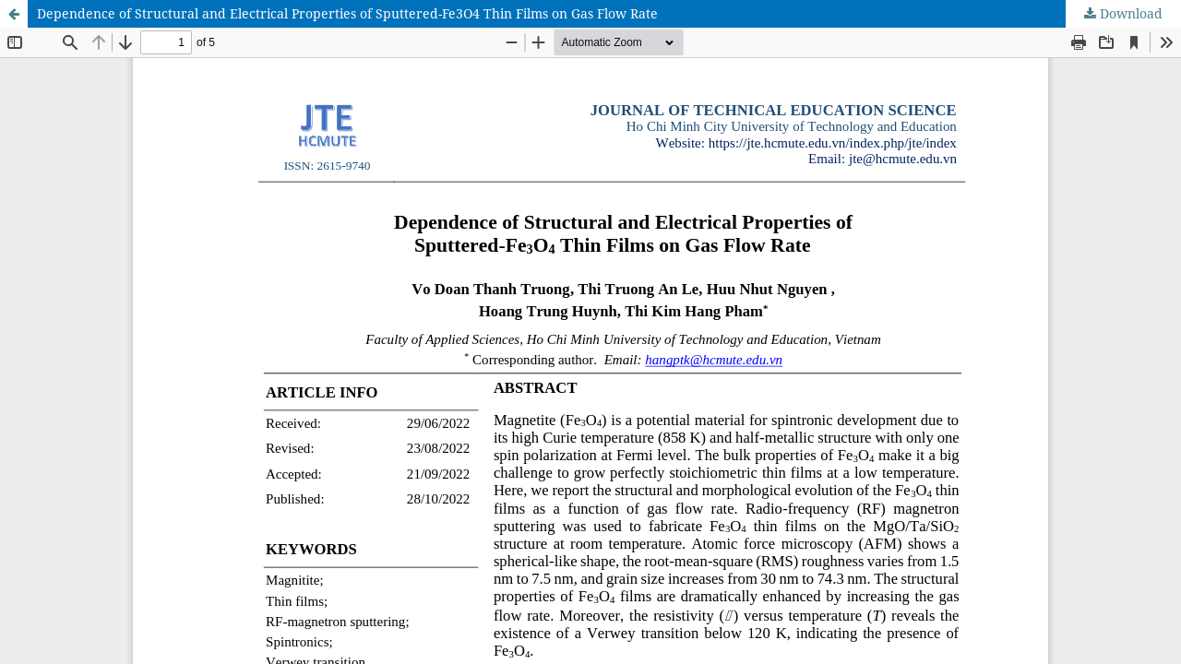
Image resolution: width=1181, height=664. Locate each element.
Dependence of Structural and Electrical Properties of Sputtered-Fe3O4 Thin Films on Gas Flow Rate (347, 13)
